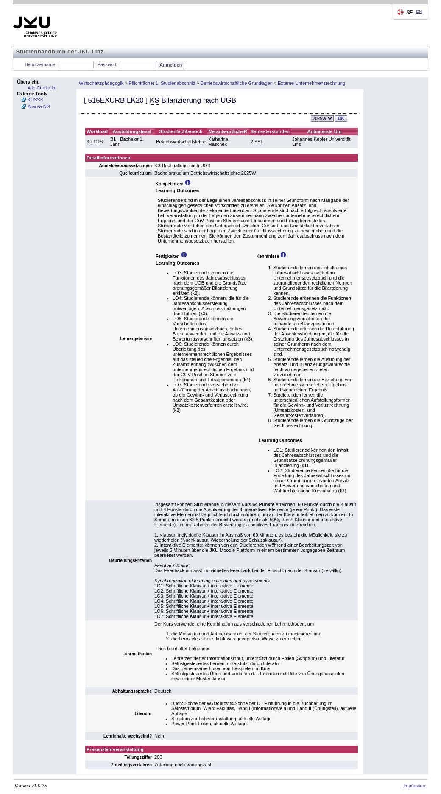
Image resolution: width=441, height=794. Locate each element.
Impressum (414, 785)
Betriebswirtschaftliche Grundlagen (237, 83)
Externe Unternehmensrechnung (311, 83)
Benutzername (40, 64)
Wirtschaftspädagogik (101, 83)
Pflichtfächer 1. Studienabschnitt (161, 83)
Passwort (106, 64)
